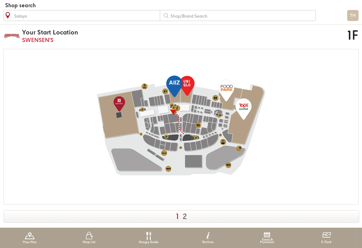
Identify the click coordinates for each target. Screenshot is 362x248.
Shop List (89, 238)
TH (353, 15)
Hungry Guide (148, 238)
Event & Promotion (267, 238)
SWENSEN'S (137, 36)
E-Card (326, 238)
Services (208, 238)
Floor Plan (30, 238)
